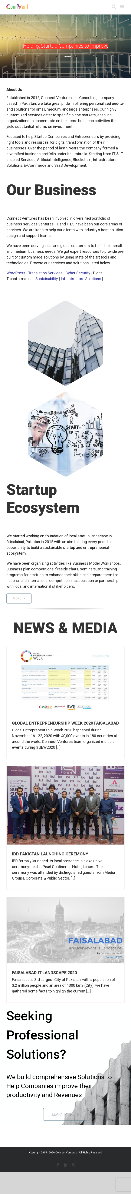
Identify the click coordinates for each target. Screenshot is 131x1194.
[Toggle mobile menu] (122, 6)
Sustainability (46, 278)
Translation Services (45, 273)
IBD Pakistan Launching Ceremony (50, 853)
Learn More (67, 56)
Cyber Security (77, 273)
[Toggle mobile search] (114, 6)
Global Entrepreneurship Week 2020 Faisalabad (65, 723)
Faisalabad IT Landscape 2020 (44, 972)
